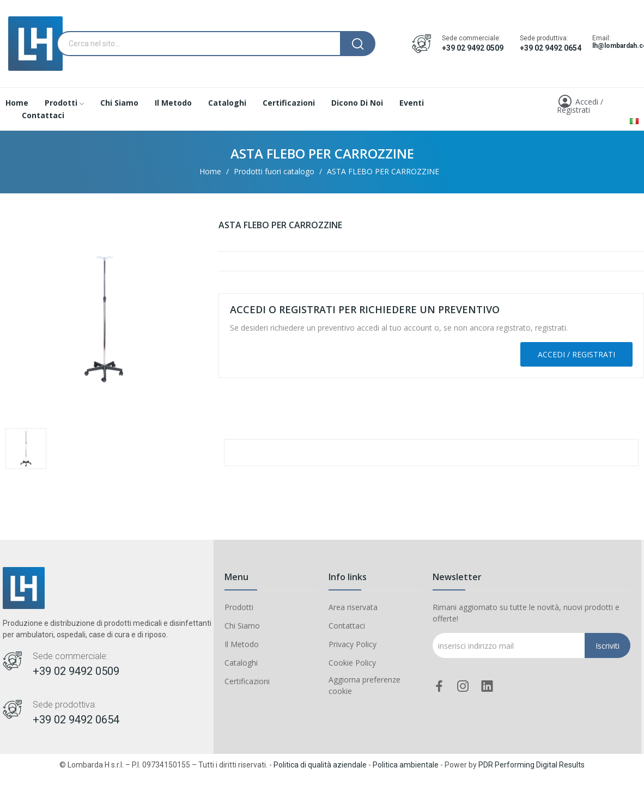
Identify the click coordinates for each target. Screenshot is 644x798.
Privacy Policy (352, 644)
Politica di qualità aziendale (320, 764)
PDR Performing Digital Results (531, 764)
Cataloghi (241, 662)
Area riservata (353, 607)
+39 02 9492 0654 (550, 48)
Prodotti (238, 607)
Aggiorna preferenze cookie (364, 685)
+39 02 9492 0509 (472, 48)
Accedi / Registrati (576, 354)
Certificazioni (247, 681)
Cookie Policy (352, 662)
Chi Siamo (242, 625)
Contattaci (347, 625)
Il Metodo (241, 644)
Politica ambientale (406, 764)
